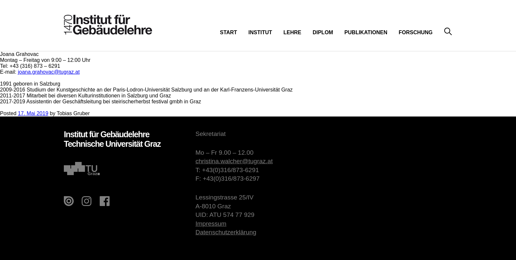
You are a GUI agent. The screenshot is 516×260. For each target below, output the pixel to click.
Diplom (323, 32)
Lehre (292, 32)
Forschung (415, 32)
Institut (260, 32)
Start (228, 32)
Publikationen (366, 32)
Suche (448, 32)
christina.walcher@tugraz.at (234, 161)
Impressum (210, 223)
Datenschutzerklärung (225, 232)
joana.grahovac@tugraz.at (49, 72)
